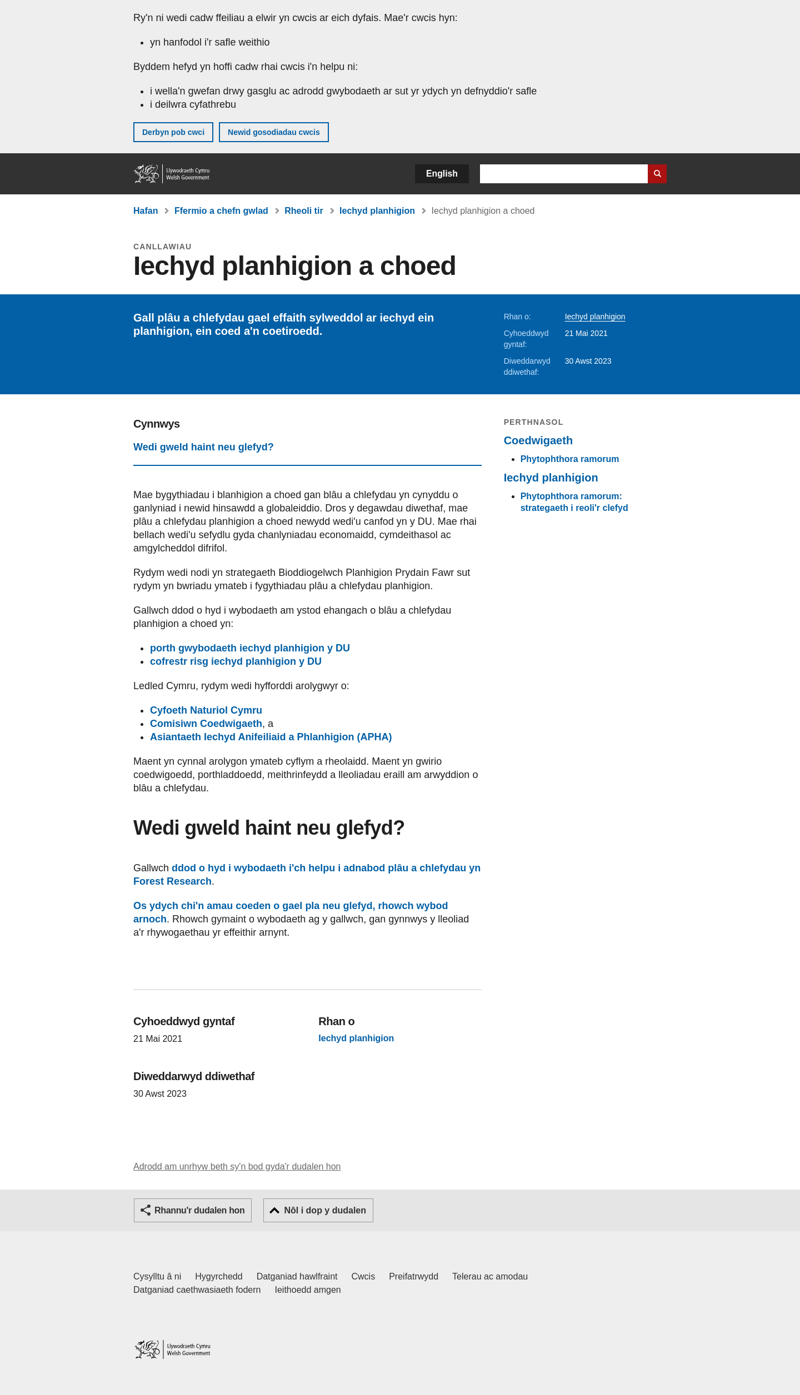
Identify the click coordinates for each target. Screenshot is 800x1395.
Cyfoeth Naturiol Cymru (206, 710)
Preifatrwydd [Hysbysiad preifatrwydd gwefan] (413, 1276)
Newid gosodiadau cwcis (274, 132)
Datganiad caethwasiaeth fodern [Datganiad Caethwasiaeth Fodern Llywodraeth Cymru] (197, 1289)
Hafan (145, 210)
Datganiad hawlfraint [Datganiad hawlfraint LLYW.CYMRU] (297, 1276)
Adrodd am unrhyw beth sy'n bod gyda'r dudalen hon (237, 1166)
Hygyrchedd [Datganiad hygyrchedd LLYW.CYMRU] (218, 1276)
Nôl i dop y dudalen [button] (325, 1210)
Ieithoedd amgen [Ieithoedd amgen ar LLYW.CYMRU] (308, 1289)
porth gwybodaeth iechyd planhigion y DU (250, 648)
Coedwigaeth (538, 440)
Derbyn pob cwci (173, 132)
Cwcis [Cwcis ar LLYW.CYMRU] (364, 1276)
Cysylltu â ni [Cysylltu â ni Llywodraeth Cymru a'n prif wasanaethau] (157, 1276)
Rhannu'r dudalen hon (199, 1210)
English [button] (442, 173)
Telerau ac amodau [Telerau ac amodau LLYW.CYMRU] (490, 1276)
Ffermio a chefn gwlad (221, 210)
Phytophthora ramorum (570, 459)
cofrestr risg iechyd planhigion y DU (236, 661)
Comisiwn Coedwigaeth (206, 723)
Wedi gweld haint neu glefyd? (203, 447)
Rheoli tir (303, 210)
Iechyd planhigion (377, 210)
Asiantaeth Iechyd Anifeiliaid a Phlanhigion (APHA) (271, 736)
